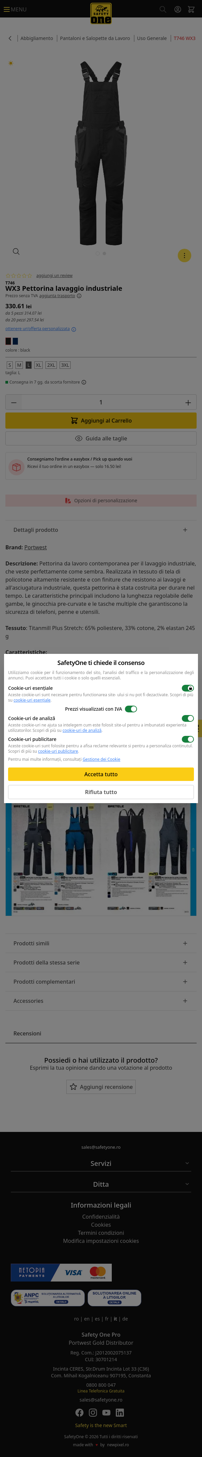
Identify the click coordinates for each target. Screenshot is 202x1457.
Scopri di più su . (68, 730)
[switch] (188, 688)
